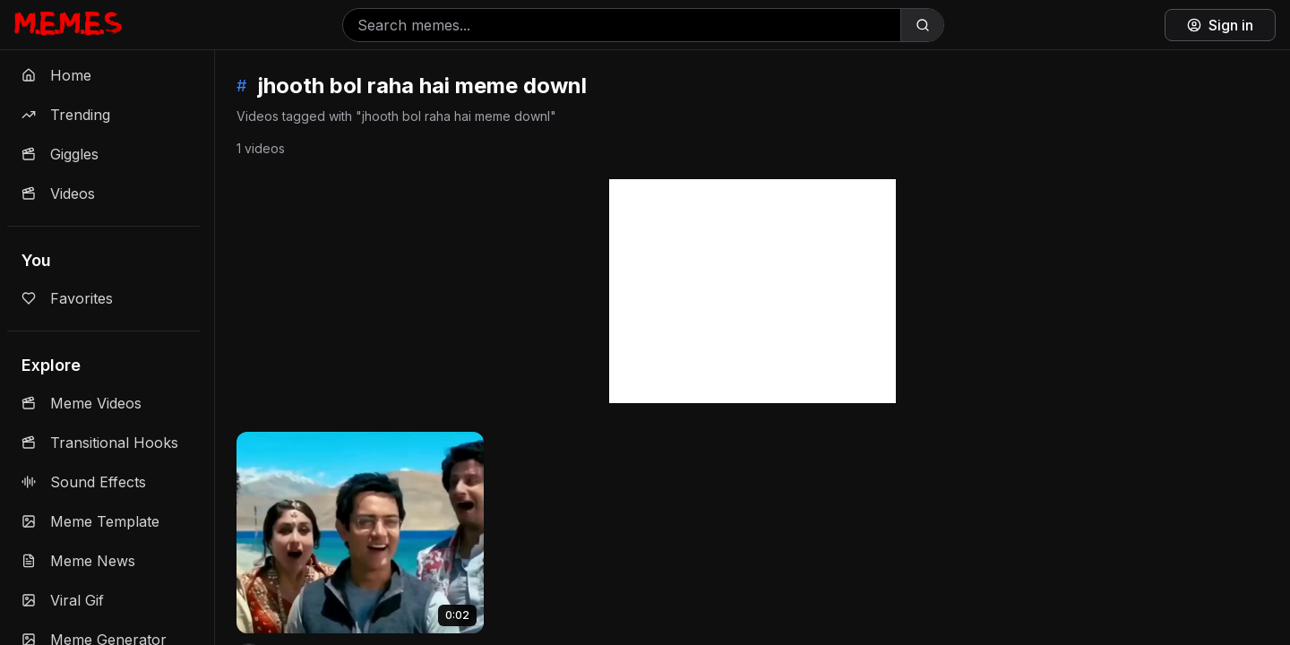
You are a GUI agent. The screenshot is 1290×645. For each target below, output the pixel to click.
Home (56, 75)
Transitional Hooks (100, 443)
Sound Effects (84, 482)
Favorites (67, 298)
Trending (66, 115)
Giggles (60, 154)
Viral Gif (63, 600)
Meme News (78, 561)
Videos (58, 193)
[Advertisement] (752, 291)
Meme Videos (82, 403)
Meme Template (90, 521)
